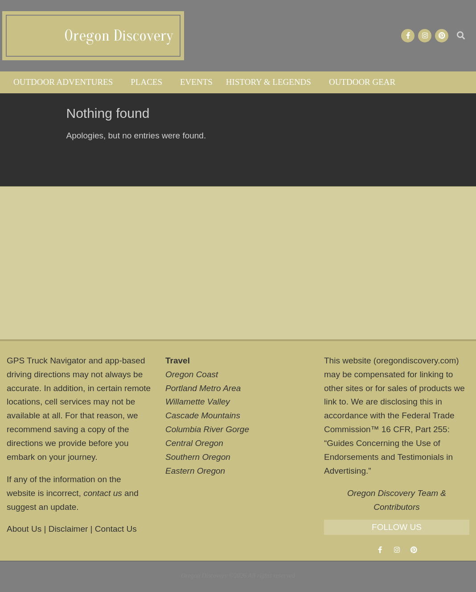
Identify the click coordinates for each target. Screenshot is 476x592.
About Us (24, 529)
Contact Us (116, 529)
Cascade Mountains (202, 415)
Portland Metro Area (203, 388)
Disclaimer (68, 529)
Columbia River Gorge (207, 429)
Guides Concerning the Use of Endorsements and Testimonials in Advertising (388, 456)
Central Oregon (194, 443)
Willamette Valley (197, 401)
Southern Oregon (197, 457)
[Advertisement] (238, 262)
